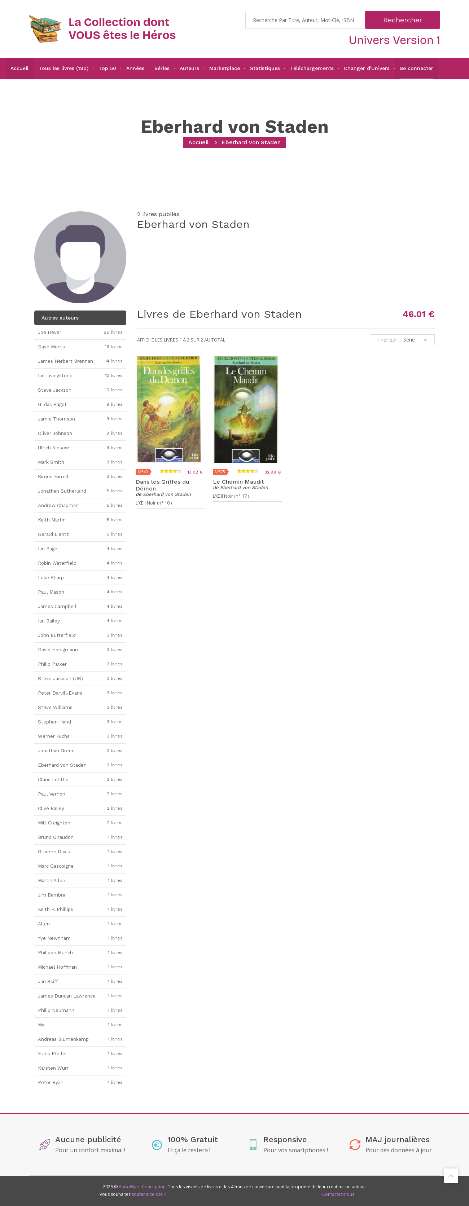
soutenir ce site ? (149, 1194)
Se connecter (416, 68)
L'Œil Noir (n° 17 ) (231, 496)
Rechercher (402, 20)
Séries (162, 68)
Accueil (19, 68)
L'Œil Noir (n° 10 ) (154, 503)
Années (135, 68)
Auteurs (189, 68)
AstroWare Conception (142, 1187)
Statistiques (265, 68)
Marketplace (224, 68)
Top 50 (107, 68)
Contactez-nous (338, 1194)
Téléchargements (312, 68)
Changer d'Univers (367, 68)
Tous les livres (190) (63, 68)
